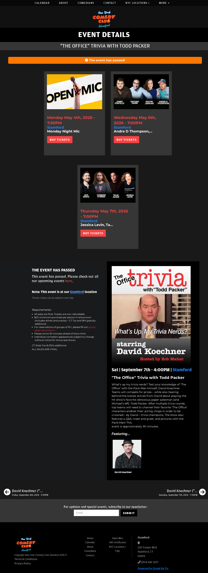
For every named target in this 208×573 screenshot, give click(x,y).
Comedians (86, 3)
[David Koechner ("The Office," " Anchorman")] (26, 492)
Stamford (77, 292)
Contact (110, 3)
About (63, 3)
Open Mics (117, 538)
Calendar (42, 3)
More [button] (164, 3)
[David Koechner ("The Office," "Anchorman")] (182, 492)
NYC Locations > (137, 3)
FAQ (117, 551)
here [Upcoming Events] (68, 281)
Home (90, 538)
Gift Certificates (117, 542)
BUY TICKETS (60, 139)
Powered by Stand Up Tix (153, 568)
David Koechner (123, 472)
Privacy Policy (22, 563)
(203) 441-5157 (149, 562)
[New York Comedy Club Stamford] (104, 19)
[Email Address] (96, 513)
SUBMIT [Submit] (129, 513)
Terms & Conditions (25, 559)
